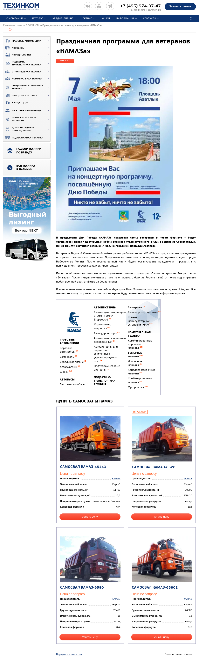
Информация (125, 18)
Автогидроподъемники (144, 312)
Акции (105, 18)
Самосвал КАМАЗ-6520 (153, 467)
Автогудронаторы (107, 333)
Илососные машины (135, 363)
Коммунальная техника (22, 78)
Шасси (66, 371)
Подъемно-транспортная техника (22, 63)
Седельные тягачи (73, 362)
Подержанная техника (23, 137)
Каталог (37, 18)
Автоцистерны (17, 54)
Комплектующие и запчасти (19, 119)
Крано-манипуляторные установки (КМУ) (140, 321)
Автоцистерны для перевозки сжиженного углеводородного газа (106, 354)
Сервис (87, 18)
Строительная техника (22, 71)
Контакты (149, 18)
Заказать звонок (180, 6)
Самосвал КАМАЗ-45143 (83, 467)
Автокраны (136, 307)
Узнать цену (90, 516)
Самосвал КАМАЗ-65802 (155, 587)
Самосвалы (68, 356)
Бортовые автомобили (69, 349)
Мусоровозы (138, 387)
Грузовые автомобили (22, 40)
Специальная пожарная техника (23, 87)
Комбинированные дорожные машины (140, 344)
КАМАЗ (116, 478)
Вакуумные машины (135, 354)
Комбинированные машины (140, 380)
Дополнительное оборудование (18, 129)
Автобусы (13, 47)
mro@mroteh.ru (151, 9)
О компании (14, 18)
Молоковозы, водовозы (102, 326)
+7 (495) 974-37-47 (140, 6)
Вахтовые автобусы (74, 384)
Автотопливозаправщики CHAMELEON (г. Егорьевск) (110, 316)
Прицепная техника (20, 95)
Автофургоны (70, 367)
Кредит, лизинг (62, 18)
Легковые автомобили (22, 110)
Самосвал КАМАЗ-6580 (82, 587)
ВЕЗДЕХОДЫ (15, 102)
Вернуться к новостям (69, 654)
